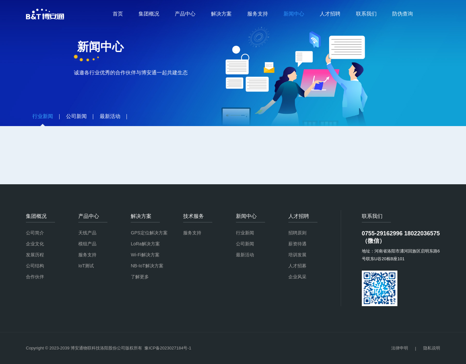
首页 (118, 13)
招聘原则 (297, 232)
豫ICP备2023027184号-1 (167, 348)
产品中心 (185, 13)
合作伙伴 (35, 276)
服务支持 (257, 13)
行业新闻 (245, 232)
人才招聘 (330, 13)
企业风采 (297, 276)
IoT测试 (86, 265)
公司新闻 (245, 243)
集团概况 (149, 13)
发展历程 (35, 254)
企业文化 (35, 243)
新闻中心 (293, 13)
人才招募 (297, 265)
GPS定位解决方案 (149, 232)
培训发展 (297, 254)
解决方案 (221, 13)
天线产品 (87, 232)
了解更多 (140, 276)
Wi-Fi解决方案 (145, 254)
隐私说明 (431, 348)
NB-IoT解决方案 (147, 265)
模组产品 (87, 243)
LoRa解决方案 (145, 243)
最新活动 (245, 254)
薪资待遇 (297, 243)
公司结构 (35, 265)
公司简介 (35, 232)
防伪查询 (402, 13)
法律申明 (399, 348)
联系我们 (366, 13)
